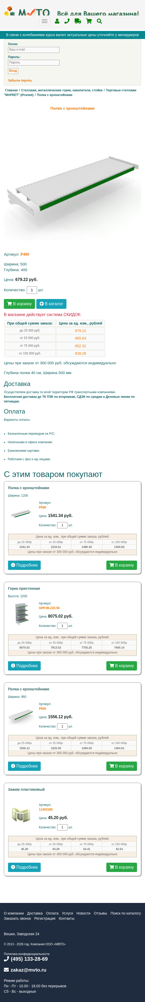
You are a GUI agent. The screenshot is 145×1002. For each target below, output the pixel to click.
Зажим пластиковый (26, 789)
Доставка (35, 913)
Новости (83, 913)
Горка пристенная (24, 588)
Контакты (66, 918)
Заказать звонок (17, 918)
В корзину (19, 304)
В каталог (51, 304)
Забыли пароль (20, 80)
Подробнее (24, 565)
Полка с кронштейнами (28, 488)
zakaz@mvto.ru (25, 970)
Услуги (67, 913)
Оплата (52, 913)
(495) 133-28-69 (26, 959)
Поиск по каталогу (125, 913)
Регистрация (44, 918)
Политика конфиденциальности (26, 954)
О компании (14, 913)
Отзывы (100, 913)
